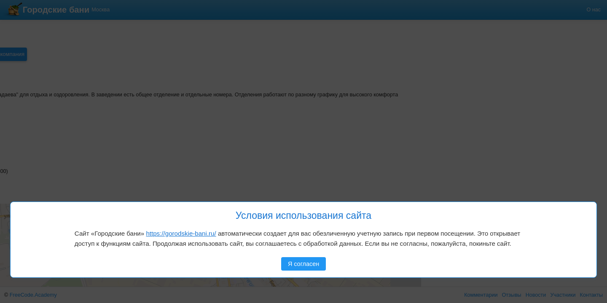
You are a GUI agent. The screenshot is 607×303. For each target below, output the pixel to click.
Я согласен (303, 263)
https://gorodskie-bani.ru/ (181, 233)
